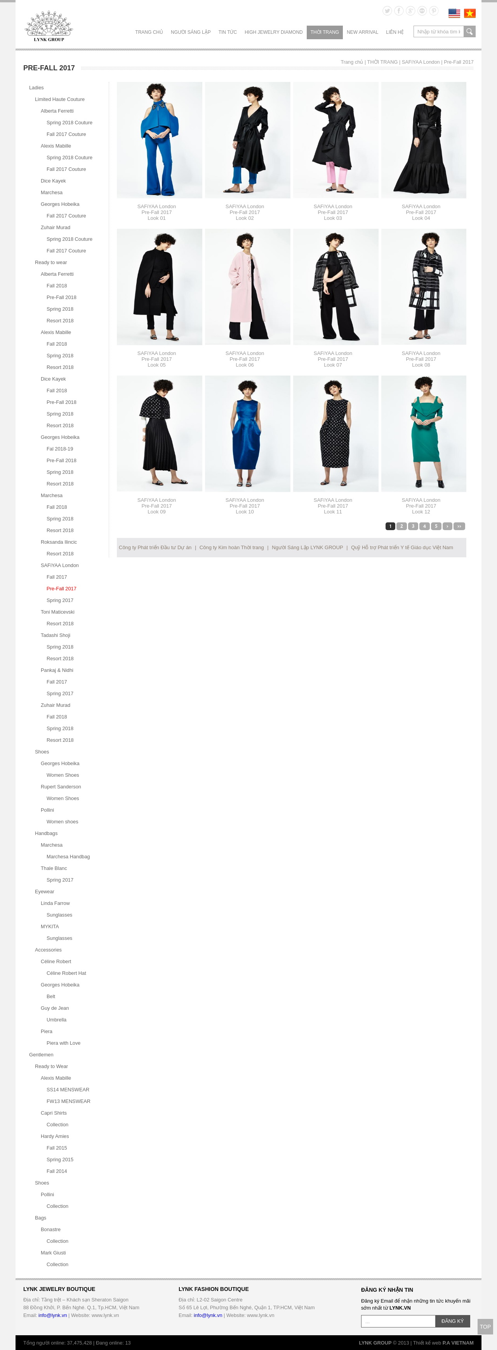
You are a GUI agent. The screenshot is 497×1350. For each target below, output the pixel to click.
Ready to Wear (51, 1066)
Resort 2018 (60, 321)
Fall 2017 (57, 577)
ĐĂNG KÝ (452, 1321)
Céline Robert (56, 961)
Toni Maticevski (58, 612)
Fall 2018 (57, 286)
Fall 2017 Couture (66, 134)
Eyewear (44, 891)
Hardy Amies (55, 1136)
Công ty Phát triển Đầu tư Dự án (155, 547)
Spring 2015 (60, 1159)
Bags (40, 1218)
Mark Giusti (53, 1253)
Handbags (46, 833)
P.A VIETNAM (458, 1343)
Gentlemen (41, 1055)
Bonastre (51, 1229)
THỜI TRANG (325, 32)
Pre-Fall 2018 (61, 297)
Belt (51, 996)
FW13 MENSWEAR (68, 1101)
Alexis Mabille (56, 146)
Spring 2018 (60, 309)
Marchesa (52, 192)
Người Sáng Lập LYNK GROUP (307, 547)
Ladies (36, 87)
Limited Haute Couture (60, 99)
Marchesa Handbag (68, 856)
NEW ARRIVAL (362, 32)
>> (459, 526)
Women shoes (62, 822)
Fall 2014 (57, 1171)
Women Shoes (63, 775)
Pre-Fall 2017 (459, 62)
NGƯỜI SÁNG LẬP (191, 32)
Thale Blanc (54, 868)
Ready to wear (51, 262)
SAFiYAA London (421, 62)
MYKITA (50, 926)
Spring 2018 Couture (69, 122)
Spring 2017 (60, 600)
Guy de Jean (55, 1008)
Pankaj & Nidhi (57, 670)
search (470, 31)
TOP (485, 1327)
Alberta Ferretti (57, 111)
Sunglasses (59, 915)
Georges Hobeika (60, 204)
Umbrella (56, 1020)
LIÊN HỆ (395, 32)
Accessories (48, 950)
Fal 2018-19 (60, 449)
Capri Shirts (54, 1113)
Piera (46, 1031)
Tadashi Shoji (55, 635)
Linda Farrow (55, 903)
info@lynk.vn (52, 1315)
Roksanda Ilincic (59, 542)
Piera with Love (64, 1043)
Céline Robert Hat (66, 973)
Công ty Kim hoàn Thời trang (232, 547)
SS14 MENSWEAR (68, 1090)
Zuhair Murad (55, 227)
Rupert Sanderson (61, 787)
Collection (57, 1124)
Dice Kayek (53, 181)
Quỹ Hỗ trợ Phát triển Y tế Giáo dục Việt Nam (402, 547)
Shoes (42, 752)
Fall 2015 (57, 1148)
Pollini (47, 810)
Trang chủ (149, 32)
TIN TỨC (228, 32)
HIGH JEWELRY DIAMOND (274, 32)
